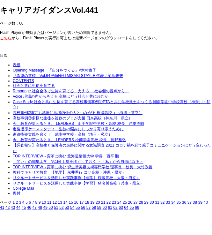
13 (60, 202)
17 (81, 202)
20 (98, 202)
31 (157, 202)
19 (92, 202)
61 (110, 207)
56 (83, 207)
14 (65, 202)
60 (105, 207)
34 (173, 202)
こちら (5, 38)
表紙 (16, 65)
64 (126, 207)
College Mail (23, 188)
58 (94, 207)
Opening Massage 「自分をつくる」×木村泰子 (54, 70)
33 (168, 202)
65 (131, 207)
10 (44, 202)
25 (125, 202)
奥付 (16, 193)
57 (88, 207)
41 (2, 207)
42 (7, 207)
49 (45, 207)
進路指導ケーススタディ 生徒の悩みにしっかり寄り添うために (68, 129)
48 (40, 207)
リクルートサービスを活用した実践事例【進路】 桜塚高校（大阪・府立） (76, 178)
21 (103, 202)
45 (24, 207)
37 (189, 202)
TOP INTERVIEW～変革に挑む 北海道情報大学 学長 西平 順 (66, 156)
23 (114, 202)
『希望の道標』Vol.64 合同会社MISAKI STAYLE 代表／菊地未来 (68, 75)
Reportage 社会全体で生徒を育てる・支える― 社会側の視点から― (71, 91)
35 (179, 202)
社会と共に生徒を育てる (34, 85)
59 (99, 207)
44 (18, 207)
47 (35, 207)
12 (55, 202)
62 (115, 207)
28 (141, 202)
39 (200, 202)
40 (205, 202)
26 (130, 202)
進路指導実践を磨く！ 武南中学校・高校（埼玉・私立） (62, 134)
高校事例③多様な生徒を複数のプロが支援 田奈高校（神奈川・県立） (72, 118)
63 (121, 207)
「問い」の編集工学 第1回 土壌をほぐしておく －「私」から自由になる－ (78, 161)
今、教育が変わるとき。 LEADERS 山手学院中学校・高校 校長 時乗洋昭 (78, 123)
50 (50, 207)
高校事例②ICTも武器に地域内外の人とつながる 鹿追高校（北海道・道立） (78, 112)
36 (184, 202)
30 (152, 202)
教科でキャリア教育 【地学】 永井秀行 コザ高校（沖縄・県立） (69, 172)
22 (108, 202)
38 (195, 202)
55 (78, 207)
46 (29, 207)
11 (49, 202)
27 (135, 202)
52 (61, 207)
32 (162, 202)
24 (119, 202)
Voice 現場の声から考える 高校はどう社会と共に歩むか (61, 96)
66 (137, 207)
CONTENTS (23, 81)
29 (146, 202)
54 (72, 207)
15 (71, 202)
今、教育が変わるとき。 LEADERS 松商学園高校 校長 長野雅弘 (69, 140)
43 (13, 207)
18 (87, 202)
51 (56, 207)
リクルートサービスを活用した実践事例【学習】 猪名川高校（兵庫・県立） (78, 183)
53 (67, 207)
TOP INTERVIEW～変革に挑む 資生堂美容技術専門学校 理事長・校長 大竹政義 (82, 167)
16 (76, 202)
